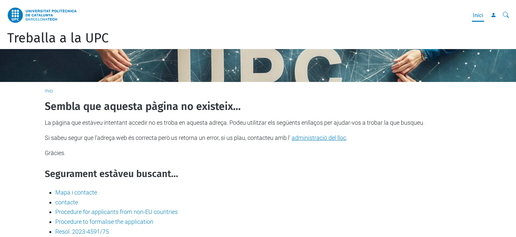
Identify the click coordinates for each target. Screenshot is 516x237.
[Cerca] (506, 15)
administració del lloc (319, 137)
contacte (66, 202)
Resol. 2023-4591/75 (82, 231)
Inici (478, 15)
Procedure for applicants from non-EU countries (116, 211)
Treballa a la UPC (58, 38)
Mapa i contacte (76, 192)
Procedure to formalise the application (104, 221)
